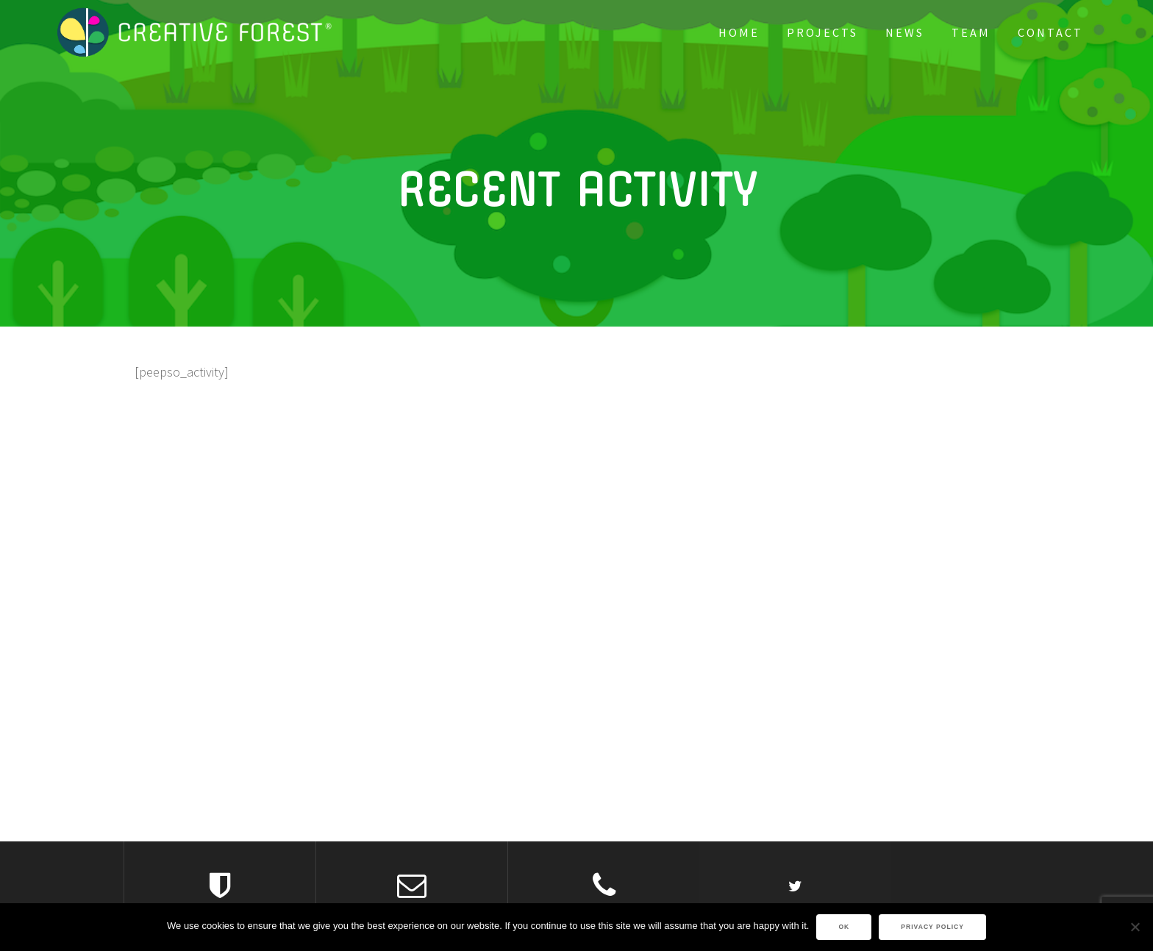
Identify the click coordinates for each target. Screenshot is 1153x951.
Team (971, 32)
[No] (1134, 926)
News (904, 32)
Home (739, 32)
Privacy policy (932, 926)
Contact (1050, 32)
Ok (843, 926)
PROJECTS (822, 32)
